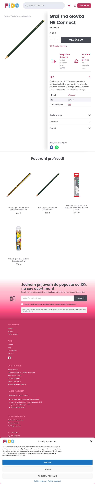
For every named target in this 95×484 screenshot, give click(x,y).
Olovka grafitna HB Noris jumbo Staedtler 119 (18, 208)
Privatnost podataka (14, 375)
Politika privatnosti (40, 481)
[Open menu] (84, 5)
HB (69, 105)
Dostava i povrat (13, 423)
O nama (10, 345)
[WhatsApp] (57, 147)
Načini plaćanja (13, 369)
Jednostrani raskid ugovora (17, 384)
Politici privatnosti (69, 304)
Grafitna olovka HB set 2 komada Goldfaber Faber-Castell (76, 207)
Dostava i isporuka (14, 378)
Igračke (10, 331)
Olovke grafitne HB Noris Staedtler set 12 (18, 260)
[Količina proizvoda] (55, 40)
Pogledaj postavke (47, 476)
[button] (91, 441)
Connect (71, 95)
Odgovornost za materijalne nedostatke (21, 372)
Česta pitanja (12, 350)
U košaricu (76, 39)
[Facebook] (51, 147)
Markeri (10, 328)
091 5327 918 (15, 436)
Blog (9, 347)
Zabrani (47, 469)
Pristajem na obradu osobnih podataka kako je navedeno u (50, 304)
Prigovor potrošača (14, 381)
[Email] (47, 298)
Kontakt (10, 353)
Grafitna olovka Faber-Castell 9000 (47, 208)
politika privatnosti (80, 309)
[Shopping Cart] (75, 5)
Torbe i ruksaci (13, 334)
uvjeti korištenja (28, 311)
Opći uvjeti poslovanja (15, 420)
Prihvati (47, 462)
